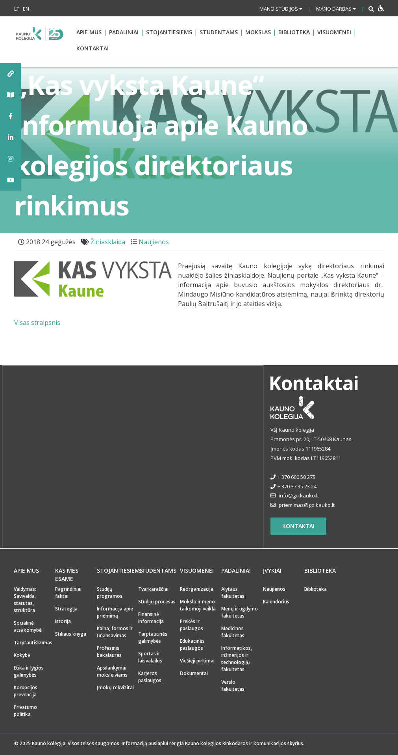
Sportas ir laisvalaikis (150, 657)
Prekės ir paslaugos (191, 625)
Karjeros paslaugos (149, 677)
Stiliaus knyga (70, 634)
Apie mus (89, 32)
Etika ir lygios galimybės (29, 671)
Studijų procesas (157, 601)
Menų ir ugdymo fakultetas (239, 612)
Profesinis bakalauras (109, 652)
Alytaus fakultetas (232, 592)
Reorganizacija (196, 589)
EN (26, 8)
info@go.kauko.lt (299, 495)
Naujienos (154, 241)
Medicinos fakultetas (232, 632)
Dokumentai (194, 673)
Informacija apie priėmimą (115, 612)
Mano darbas (336, 8)
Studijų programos (109, 592)
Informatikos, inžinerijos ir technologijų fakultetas (236, 659)
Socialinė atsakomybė (28, 626)
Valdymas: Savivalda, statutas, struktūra (25, 600)
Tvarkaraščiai (153, 589)
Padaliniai (124, 32)
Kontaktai (92, 48)
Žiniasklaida (108, 241)
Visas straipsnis (37, 322)
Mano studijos (280, 8)
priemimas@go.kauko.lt (307, 504)
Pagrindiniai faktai (68, 592)
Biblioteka (294, 32)
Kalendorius (276, 601)
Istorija (63, 621)
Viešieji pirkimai (197, 660)
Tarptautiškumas (33, 642)
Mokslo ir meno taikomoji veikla (198, 605)
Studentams (219, 32)
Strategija (66, 608)
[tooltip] (10, 73)
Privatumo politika (25, 711)
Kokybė (22, 655)
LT (16, 8)
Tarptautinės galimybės (152, 637)
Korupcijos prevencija (25, 691)
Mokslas (258, 32)
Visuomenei (334, 32)
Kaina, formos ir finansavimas (115, 632)
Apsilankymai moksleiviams (112, 671)
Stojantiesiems (169, 32)
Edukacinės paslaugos (192, 644)
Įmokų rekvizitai (115, 687)
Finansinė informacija (151, 618)
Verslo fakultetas (232, 685)
